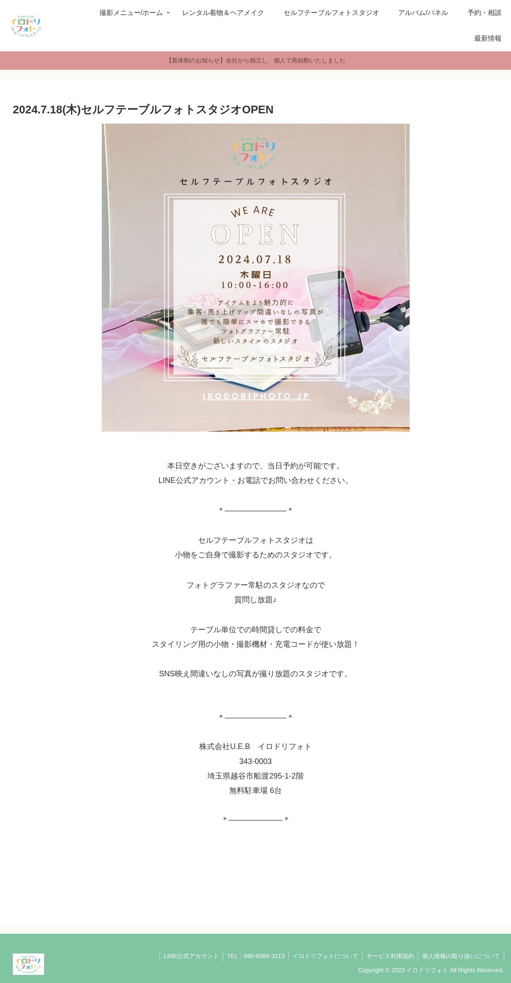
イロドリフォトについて (323, 956)
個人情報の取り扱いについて (460, 956)
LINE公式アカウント (186, 956)
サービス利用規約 (389, 956)
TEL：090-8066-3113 (252, 956)
